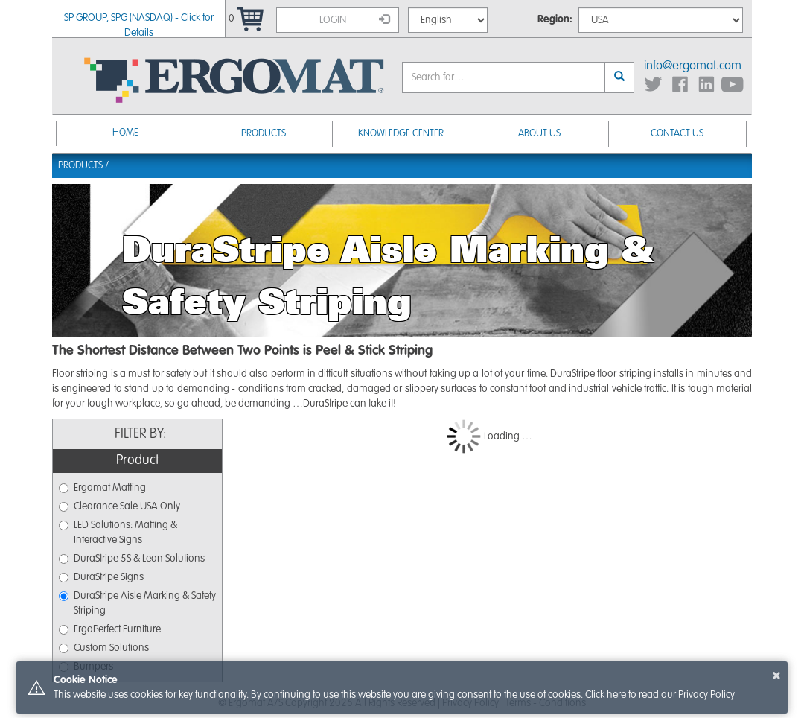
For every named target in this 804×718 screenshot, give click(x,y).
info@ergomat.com (692, 66)
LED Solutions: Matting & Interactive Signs (118, 532)
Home (125, 133)
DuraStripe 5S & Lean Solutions (132, 558)
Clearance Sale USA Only (119, 506)
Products (263, 134)
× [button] (776, 675)
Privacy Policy (706, 695)
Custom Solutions (104, 648)
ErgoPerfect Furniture (110, 629)
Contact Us (677, 134)
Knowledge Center (401, 134)
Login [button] (354, 19)
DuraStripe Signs (101, 577)
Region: (554, 19)
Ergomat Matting (102, 488)
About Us (539, 134)
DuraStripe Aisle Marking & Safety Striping (137, 603)
